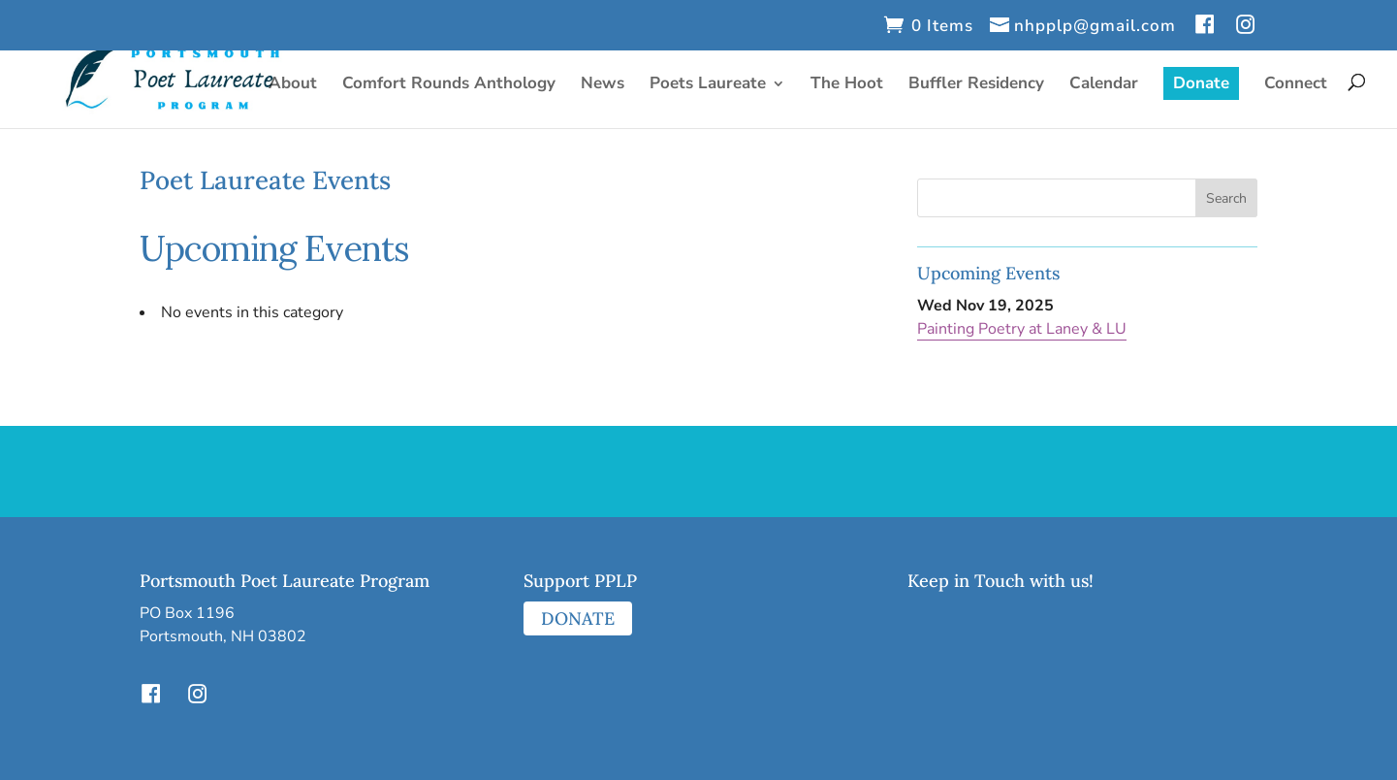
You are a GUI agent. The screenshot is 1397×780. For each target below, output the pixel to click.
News (602, 85)
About (293, 85)
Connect (1295, 85)
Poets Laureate (708, 85)
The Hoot (846, 85)
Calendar (1103, 85)
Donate (1201, 83)
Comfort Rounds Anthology (449, 85)
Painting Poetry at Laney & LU (1022, 329)
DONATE (578, 618)
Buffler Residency (976, 85)
